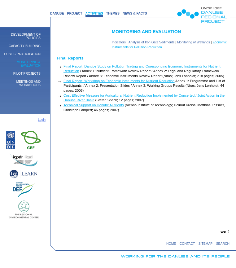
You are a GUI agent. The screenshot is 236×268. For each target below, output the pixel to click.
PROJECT (74, 13)
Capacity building (25, 46)
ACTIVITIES (94, 13)
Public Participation (22, 54)
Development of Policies (26, 36)
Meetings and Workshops (28, 83)
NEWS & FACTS (135, 13)
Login (42, 119)
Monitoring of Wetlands (193, 42)
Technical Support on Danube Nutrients (93, 105)
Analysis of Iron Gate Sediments (151, 42)
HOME (171, 243)
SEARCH (222, 243)
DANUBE (57, 13)
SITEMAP (205, 243)
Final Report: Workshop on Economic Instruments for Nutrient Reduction (119, 81)
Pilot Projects (27, 73)
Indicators (119, 42)
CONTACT (187, 243)
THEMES (113, 13)
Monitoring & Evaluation (29, 63)
